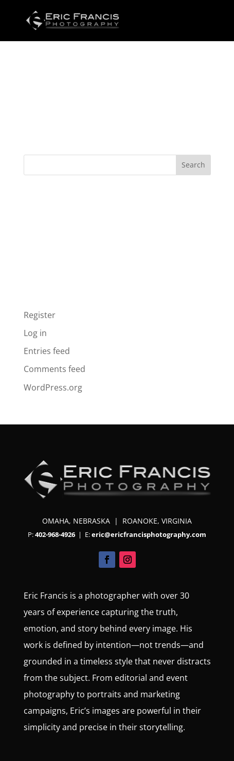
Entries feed (47, 351)
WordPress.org (53, 387)
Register (40, 315)
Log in (35, 333)
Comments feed (54, 369)
